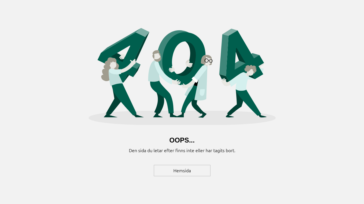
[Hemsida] (182, 170)
